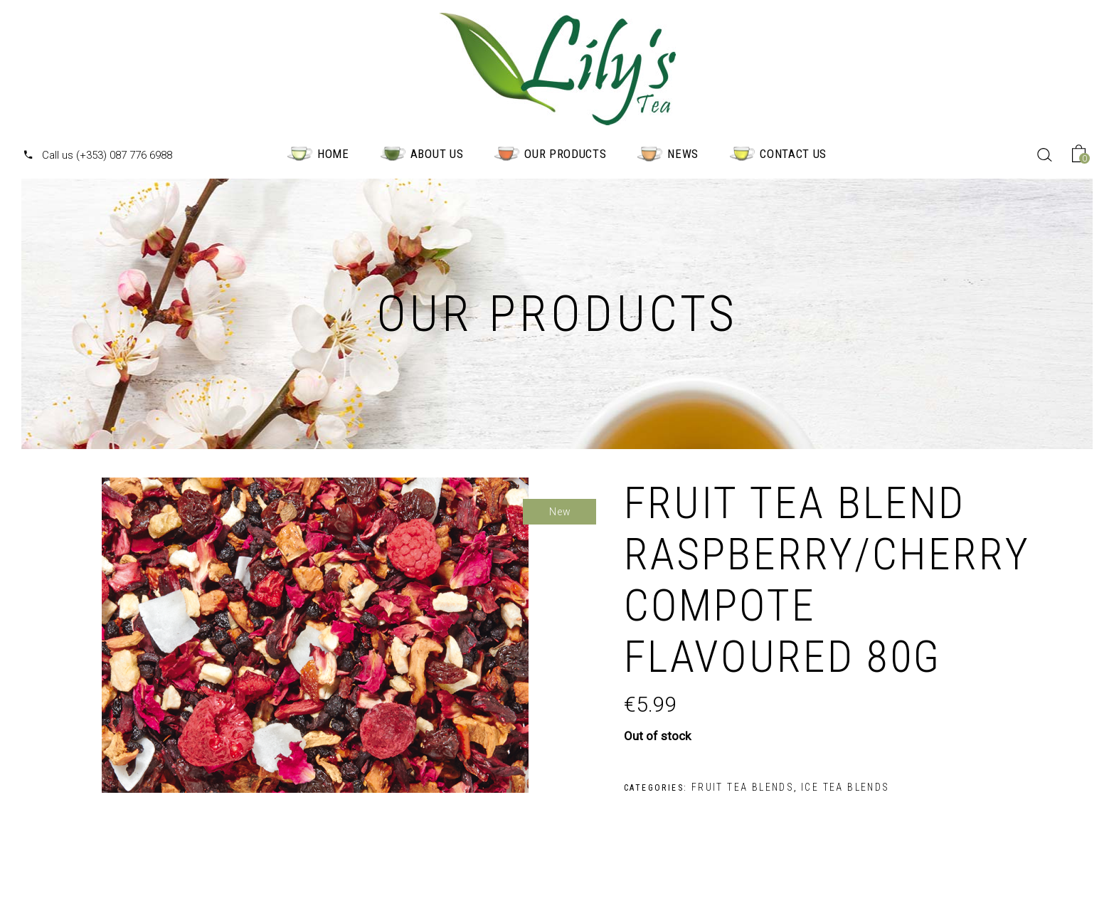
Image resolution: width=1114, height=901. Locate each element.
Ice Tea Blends (845, 787)
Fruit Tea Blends (742, 787)
